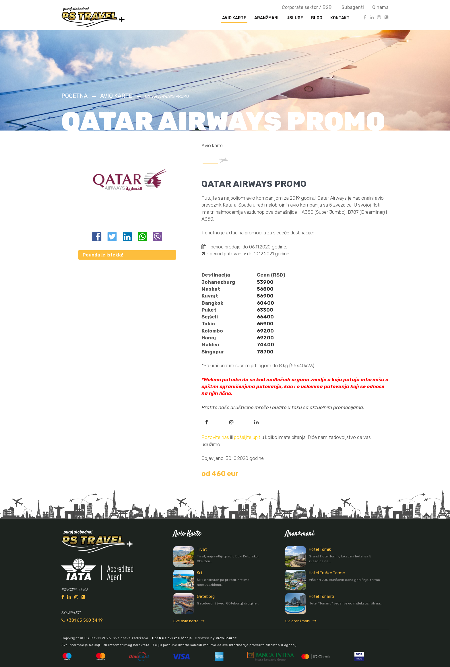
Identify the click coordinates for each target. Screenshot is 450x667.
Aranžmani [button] (266, 17)
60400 (265, 303)
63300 (265, 310)
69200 (265, 331)
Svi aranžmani (300, 621)
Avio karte (116, 95)
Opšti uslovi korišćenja (172, 638)
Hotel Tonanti (321, 596)
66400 (265, 317)
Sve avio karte (189, 621)
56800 (265, 289)
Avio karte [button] (234, 17)
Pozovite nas (215, 437)
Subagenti (353, 7)
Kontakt (340, 17)
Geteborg (206, 596)
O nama (380, 7)
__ (206, 422)
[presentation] (266, 18)
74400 (265, 344)
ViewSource (226, 638)
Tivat (202, 549)
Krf (200, 573)
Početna (74, 95)
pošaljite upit (247, 437)
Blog (316, 17)
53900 (265, 282)
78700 (265, 352)
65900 (265, 323)
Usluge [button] (294, 17)
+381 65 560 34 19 (82, 620)
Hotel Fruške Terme (327, 573)
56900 (265, 296)
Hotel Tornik (320, 549)
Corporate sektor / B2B (307, 7)
